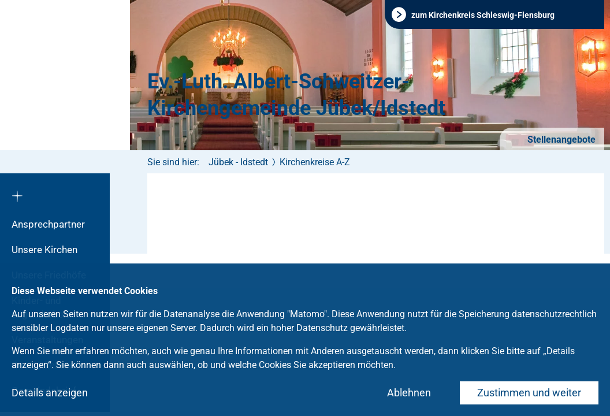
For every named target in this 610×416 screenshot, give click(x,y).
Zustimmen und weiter (529, 393)
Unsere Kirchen (44, 249)
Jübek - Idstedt (238, 162)
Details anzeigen (50, 393)
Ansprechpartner (48, 224)
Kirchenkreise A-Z (315, 162)
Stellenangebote (560, 139)
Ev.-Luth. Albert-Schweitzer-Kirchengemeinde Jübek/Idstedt (296, 94)
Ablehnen (409, 393)
